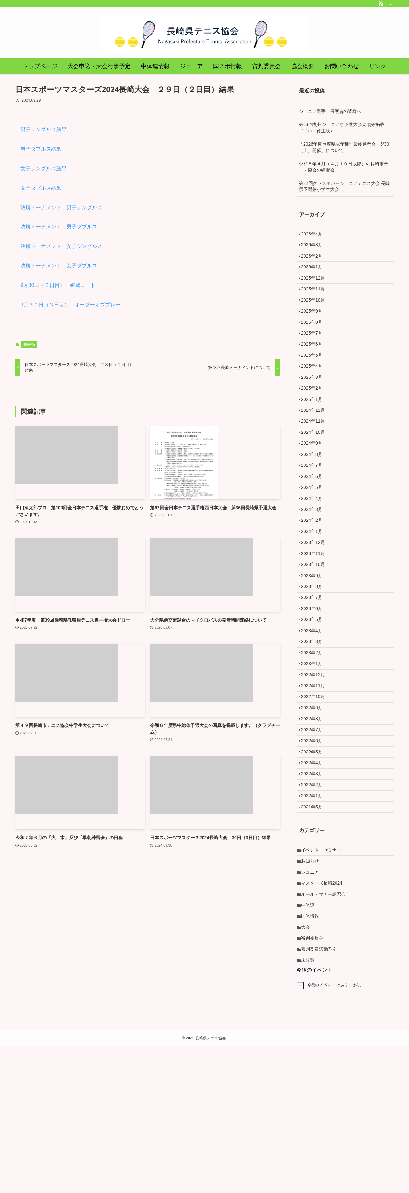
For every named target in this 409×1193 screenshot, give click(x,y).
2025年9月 (314, 328)
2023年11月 (315, 621)
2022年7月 (314, 833)
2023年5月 (314, 700)
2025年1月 (314, 434)
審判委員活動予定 (321, 1092)
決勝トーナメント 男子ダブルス (58, 226)
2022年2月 (314, 900)
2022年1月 (314, 913)
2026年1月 (314, 274)
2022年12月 (315, 767)
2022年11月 (315, 780)
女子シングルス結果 (43, 168)
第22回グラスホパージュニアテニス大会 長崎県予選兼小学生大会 (344, 186)
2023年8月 (314, 661)
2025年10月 (315, 314)
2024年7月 (314, 514)
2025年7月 (314, 354)
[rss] (381, 3)
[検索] (389, 3)
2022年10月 (315, 794)
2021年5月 (314, 927)
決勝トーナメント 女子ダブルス (58, 265)
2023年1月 (314, 754)
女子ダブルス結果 (40, 188)
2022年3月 (314, 887)
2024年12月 (315, 447)
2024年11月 (315, 461)
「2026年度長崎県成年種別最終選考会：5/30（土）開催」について (344, 147)
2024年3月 (314, 567)
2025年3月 (314, 407)
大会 (307, 1065)
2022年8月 (314, 820)
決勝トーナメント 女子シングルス (61, 246)
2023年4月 (314, 714)
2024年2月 (314, 581)
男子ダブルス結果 (40, 149)
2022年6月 (314, 847)
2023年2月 (314, 740)
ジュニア (312, 999)
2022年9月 (314, 807)
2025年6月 (314, 368)
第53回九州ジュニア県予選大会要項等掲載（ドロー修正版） (341, 127)
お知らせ (312, 985)
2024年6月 (314, 527)
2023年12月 (315, 607)
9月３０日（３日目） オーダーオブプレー (70, 304)
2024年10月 (315, 474)
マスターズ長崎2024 (323, 1012)
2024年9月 (314, 487)
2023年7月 (314, 674)
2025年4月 (314, 394)
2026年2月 (314, 261)
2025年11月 (315, 301)
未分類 (29, 344)
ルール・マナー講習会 (325, 1025)
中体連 (310, 1039)
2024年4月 (314, 554)
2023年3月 (314, 727)
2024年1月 (314, 594)
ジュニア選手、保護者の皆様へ (330, 111)
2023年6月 (314, 687)
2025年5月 (314, 381)
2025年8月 (314, 341)
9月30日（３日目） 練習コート (58, 285)
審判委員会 (314, 1078)
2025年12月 (315, 288)
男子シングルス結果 (43, 129)
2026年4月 (314, 235)
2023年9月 (314, 647)
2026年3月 (314, 248)
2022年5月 (314, 860)
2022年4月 (314, 873)
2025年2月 (314, 421)
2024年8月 (314, 501)
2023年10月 (315, 634)
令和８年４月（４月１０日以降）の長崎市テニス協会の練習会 (343, 167)
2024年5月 (314, 541)
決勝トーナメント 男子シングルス (61, 207)
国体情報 (312, 1052)
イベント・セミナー (323, 972)
